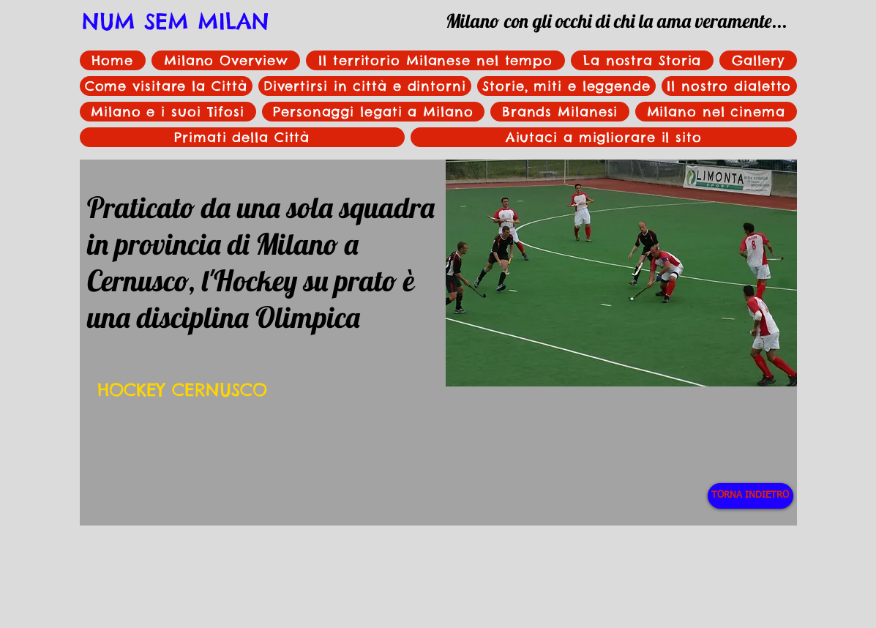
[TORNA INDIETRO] (750, 496)
